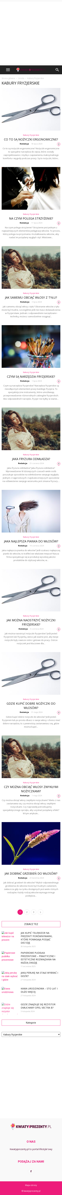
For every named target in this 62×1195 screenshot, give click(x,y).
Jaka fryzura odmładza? (31, 459)
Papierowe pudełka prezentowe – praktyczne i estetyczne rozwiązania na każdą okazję (38, 957)
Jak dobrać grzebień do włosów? (31, 873)
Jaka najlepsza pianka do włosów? (31, 541)
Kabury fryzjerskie (31, 135)
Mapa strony (31, 1185)
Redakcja (24, 143)
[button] (57, 69)
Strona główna (8, 78)
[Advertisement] (31, 33)
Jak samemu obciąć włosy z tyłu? (31, 297)
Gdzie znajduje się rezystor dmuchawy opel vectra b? (38, 1006)
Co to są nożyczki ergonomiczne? (31, 139)
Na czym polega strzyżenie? (31, 218)
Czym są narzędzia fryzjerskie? (31, 377)
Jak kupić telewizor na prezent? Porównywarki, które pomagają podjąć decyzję (36, 937)
